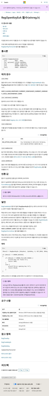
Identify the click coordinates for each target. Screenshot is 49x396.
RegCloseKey (38, 167)
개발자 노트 (29, 12)
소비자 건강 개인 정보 (9, 391)
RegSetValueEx (43, 220)
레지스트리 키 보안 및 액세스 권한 (24, 157)
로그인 (46, 2)
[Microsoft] (24, 2)
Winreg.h (36, 12)
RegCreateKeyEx (37, 82)
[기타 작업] (46, 12)
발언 (4, 33)
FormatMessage (6, 184)
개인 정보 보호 (35, 388)
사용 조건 (21, 391)
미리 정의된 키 (32, 85)
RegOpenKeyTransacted (8, 47)
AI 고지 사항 (6, 388)
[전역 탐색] (1, 2)
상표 (27, 391)
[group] (24, 261)
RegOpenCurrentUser (7, 231)
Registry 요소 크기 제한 (17, 120)
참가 (28, 388)
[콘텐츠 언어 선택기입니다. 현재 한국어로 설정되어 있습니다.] (7, 384)
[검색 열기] (41, 2)
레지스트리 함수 (6, 354)
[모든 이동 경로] (2, 12)
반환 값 (5, 31)
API (23, 12)
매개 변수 (5, 28)
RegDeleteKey (5, 346)
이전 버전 (14, 388)
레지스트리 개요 (6, 357)
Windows (8, 12)
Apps (13, 12)
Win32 (18, 12)
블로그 (21, 388)
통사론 (4, 26)
